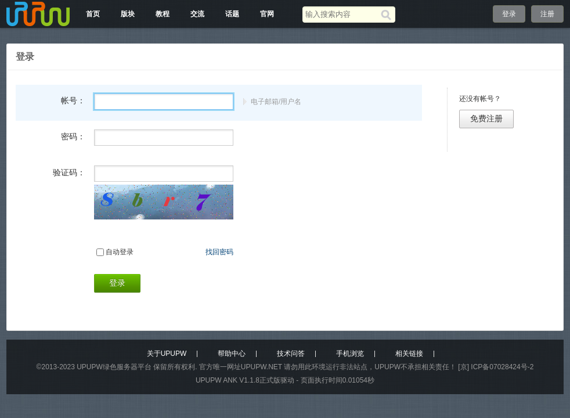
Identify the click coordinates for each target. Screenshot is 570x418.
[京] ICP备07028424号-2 (495, 367)
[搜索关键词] (341, 14)
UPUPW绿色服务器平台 (114, 367)
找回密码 (219, 252)
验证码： (69, 172)
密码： (73, 136)
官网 (267, 14)
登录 (509, 14)
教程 (162, 14)
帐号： (73, 100)
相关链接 (409, 353)
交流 (197, 14)
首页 (93, 14)
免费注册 (486, 118)
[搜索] (388, 14)
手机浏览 (350, 353)
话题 (232, 14)
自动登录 (120, 252)
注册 (547, 14)
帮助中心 (232, 353)
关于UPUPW (167, 353)
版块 (128, 14)
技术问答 (291, 353)
